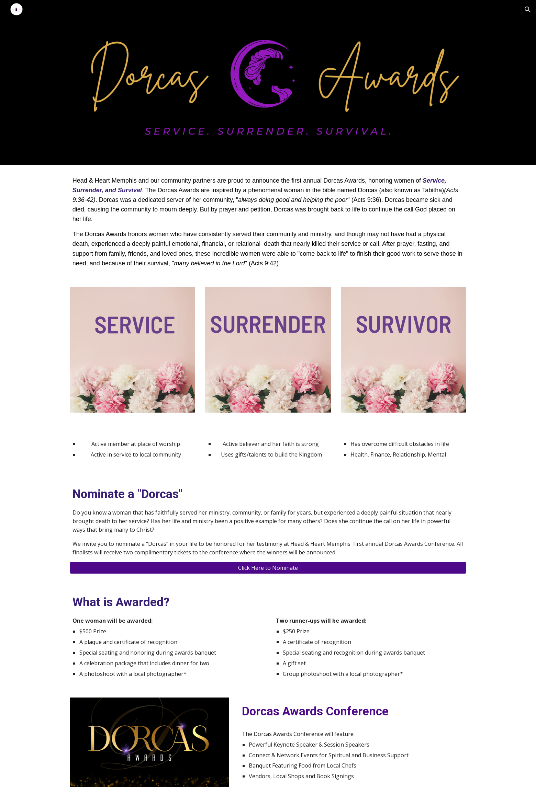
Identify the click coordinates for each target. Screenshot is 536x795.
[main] (268, 222)
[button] (528, 9)
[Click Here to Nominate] (268, 567)
